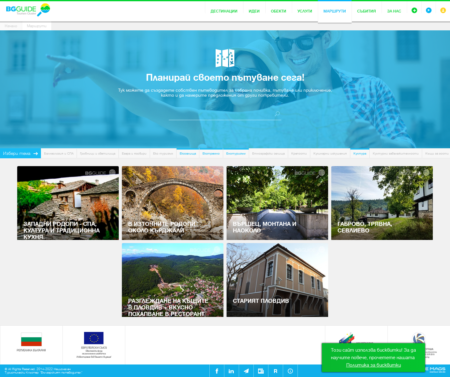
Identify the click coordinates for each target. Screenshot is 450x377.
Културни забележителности (396, 153)
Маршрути (334, 11)
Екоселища (188, 153)
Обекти (278, 11)
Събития (366, 11)
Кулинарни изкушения (330, 153)
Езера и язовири (134, 153)
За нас (394, 11)
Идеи (254, 11)
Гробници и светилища (97, 153)
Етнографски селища (268, 153)
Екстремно (211, 153)
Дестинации (224, 11)
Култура (359, 153)
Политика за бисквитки (373, 365)
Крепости (299, 153)
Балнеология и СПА (58, 153)
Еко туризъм (163, 153)
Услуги (305, 11)
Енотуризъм (236, 153)
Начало (11, 26)
